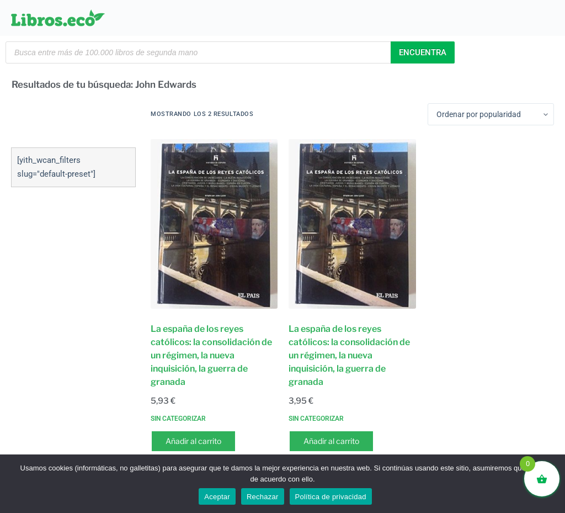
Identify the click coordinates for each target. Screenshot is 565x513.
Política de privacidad (330, 497)
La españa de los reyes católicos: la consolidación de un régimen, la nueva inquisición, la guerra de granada (211, 355)
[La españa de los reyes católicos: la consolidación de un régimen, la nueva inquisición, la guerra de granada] (214, 224)
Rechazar (263, 497)
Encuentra (422, 52)
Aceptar (217, 497)
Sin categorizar (178, 418)
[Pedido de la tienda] (491, 114)
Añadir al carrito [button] (193, 441)
